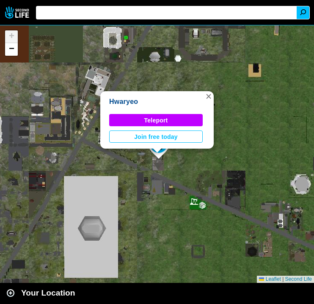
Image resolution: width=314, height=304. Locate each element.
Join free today (156, 136)
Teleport (156, 120)
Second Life (18, 12)
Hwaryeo (123, 101)
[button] (209, 96)
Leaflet (270, 279)
